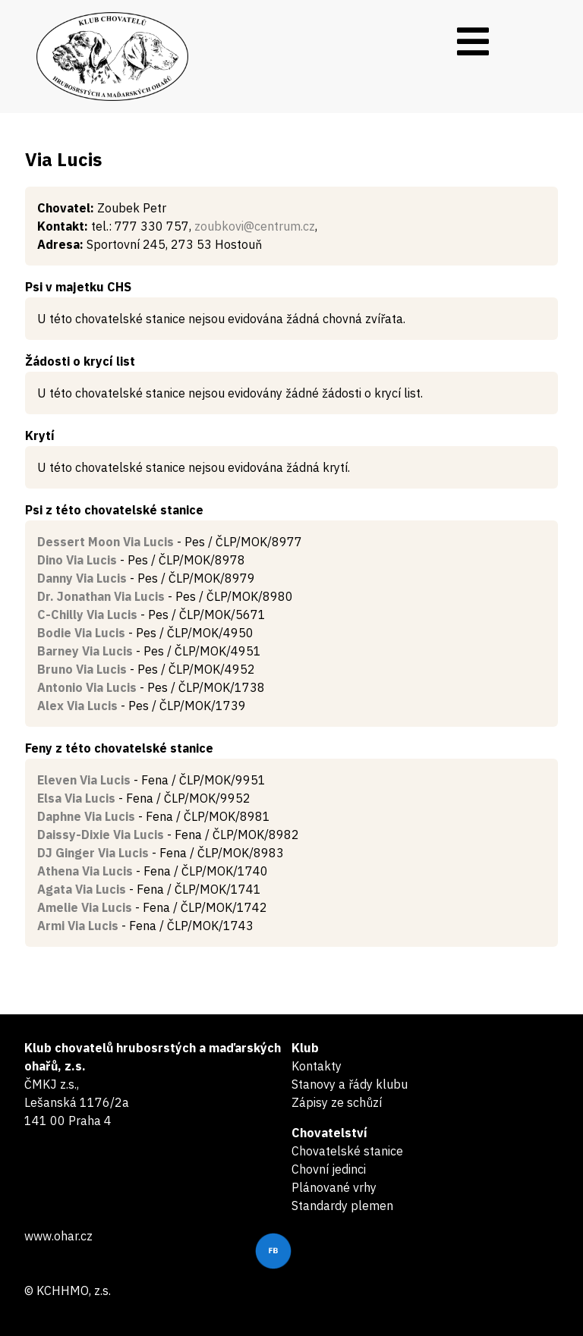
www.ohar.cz (58, 1235)
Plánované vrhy (334, 1187)
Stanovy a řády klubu (350, 1084)
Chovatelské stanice (347, 1150)
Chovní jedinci (329, 1169)
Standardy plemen (342, 1205)
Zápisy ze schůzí (337, 1102)
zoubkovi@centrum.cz (254, 226)
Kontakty (317, 1066)
